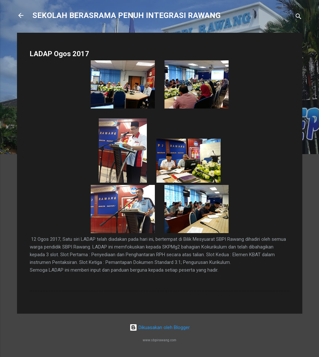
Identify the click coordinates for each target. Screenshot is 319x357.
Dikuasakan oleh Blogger (160, 327)
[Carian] (298, 17)
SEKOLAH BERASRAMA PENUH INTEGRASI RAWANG (126, 15)
